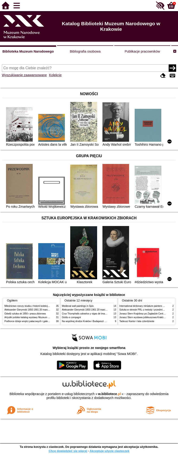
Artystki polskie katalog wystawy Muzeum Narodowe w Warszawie (38, 317)
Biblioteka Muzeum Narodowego (28, 51)
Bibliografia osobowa (85, 51)
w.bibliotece (109, 394)
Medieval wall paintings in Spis (78, 306)
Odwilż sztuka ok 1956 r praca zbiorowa (25, 313)
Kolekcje (55, 75)
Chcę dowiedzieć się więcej (68, 451)
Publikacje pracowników (142, 51)
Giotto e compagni (71, 317)
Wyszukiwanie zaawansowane (24, 75)
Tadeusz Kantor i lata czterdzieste (136, 321)
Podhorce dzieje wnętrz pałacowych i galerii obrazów (31, 321)
